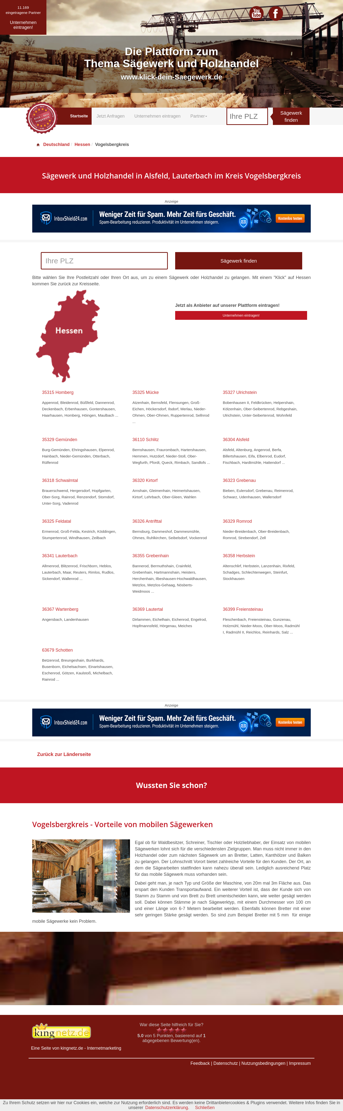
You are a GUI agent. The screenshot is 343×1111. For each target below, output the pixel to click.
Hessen (82, 144)
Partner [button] (198, 116)
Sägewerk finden (291, 116)
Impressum (300, 1063)
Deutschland (53, 144)
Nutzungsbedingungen (263, 1063)
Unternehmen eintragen (157, 116)
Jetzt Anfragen (110, 116)
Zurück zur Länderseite (64, 754)
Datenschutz (225, 1063)
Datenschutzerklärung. (167, 1107)
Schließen (205, 1107)
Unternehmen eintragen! (241, 315)
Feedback (200, 1063)
